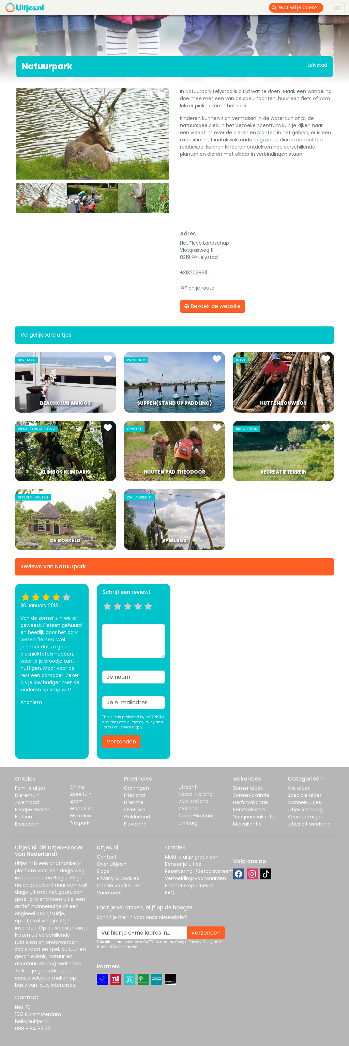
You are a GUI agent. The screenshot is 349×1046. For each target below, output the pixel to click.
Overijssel (135, 809)
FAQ (169, 892)
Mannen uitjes (304, 802)
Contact (107, 856)
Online (77, 787)
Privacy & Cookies (118, 878)
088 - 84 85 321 (33, 1028)
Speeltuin (81, 794)
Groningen (136, 788)
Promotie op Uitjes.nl (189, 885)
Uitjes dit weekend (309, 823)
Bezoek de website (212, 306)
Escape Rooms (32, 809)
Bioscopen (27, 823)
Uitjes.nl (24, 863)
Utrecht (188, 787)
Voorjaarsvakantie (254, 816)
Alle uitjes (299, 788)
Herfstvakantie (250, 802)
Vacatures (109, 892)
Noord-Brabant (196, 815)
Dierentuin (27, 795)
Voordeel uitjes (305, 816)
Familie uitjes (30, 788)
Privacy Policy (143, 722)
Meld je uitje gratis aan (191, 856)
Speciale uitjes (305, 795)
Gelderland (137, 816)
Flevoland (135, 823)
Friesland (134, 795)
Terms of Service (116, 727)
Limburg (188, 822)
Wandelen (82, 808)
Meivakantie (247, 823)
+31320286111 (194, 272)
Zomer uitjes (248, 788)
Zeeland (188, 808)
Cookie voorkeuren (119, 885)
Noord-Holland (196, 794)
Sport (76, 801)
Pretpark (79, 822)
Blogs (103, 871)
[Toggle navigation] (337, 7)
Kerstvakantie (249, 809)
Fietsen (23, 816)
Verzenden (121, 741)
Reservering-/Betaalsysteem (199, 871)
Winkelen (80, 815)
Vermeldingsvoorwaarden (195, 878)
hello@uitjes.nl (32, 1021)
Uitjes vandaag (305, 809)
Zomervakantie (251, 795)
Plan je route (199, 287)
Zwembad (27, 802)
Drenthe (133, 802)
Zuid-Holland (194, 801)
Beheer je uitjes (183, 864)
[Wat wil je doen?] (301, 8)
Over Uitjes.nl (112, 864)
